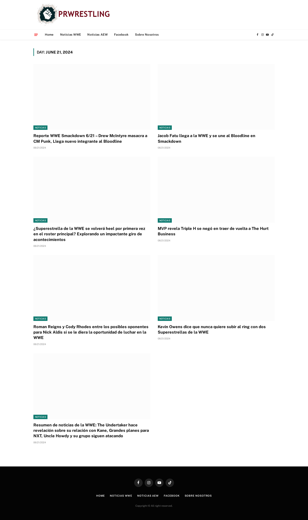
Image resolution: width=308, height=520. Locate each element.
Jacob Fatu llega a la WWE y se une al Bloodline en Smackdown (206, 138)
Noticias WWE (70, 34)
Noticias (40, 127)
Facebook (121, 34)
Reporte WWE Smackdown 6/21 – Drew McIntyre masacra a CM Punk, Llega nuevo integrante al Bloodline (90, 138)
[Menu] (36, 34)
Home (49, 34)
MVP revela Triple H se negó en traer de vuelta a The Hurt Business (213, 231)
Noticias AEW (97, 34)
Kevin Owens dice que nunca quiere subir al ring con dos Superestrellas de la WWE (212, 329)
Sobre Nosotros (147, 34)
